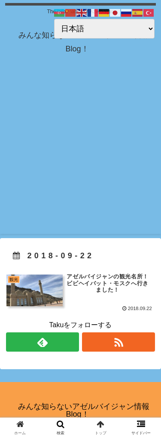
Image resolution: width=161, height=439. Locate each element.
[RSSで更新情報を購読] (118, 342)
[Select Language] (104, 29)
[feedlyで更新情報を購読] (42, 342)
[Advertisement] (80, 153)
